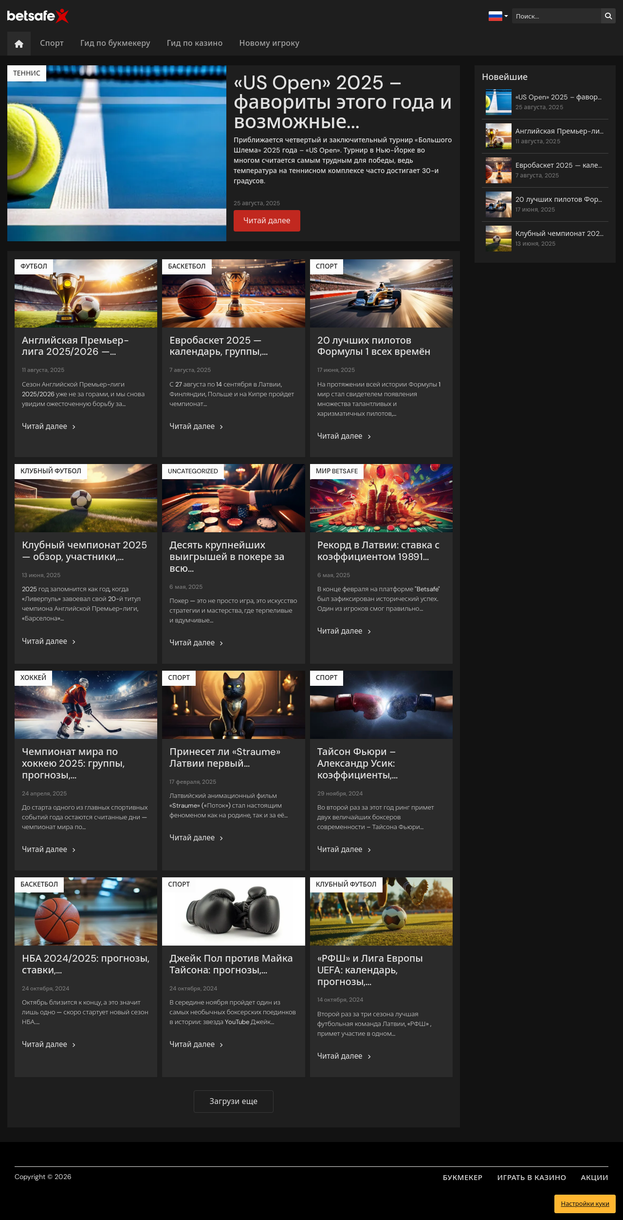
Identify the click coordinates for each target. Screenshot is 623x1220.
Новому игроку (269, 43)
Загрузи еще (233, 1101)
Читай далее (267, 220)
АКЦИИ (594, 1177)
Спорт (52, 43)
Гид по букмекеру (115, 43)
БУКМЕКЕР (463, 1177)
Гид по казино (195, 43)
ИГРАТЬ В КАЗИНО (532, 1177)
